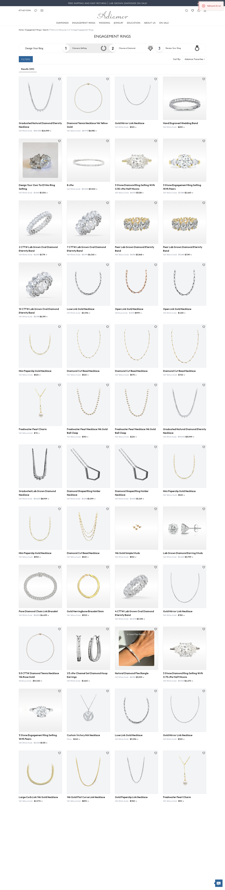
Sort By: (177, 59)
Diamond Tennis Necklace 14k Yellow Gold (87, 125)
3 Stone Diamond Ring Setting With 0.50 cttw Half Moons (135, 187)
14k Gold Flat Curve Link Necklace (86, 797)
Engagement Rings (83, 22)
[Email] (42, 10)
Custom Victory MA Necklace (83, 735)
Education (133, 22)
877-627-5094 (25, 10)
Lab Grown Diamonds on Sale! (128, 3)
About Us (149, 22)
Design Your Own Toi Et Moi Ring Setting (37, 187)
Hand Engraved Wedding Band (180, 123)
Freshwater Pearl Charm (33, 429)
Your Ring (173, 48)
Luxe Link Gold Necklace (80, 308)
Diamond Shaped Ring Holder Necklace (83, 493)
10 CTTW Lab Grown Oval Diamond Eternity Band (39, 310)
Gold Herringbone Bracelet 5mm (85, 611)
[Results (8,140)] (28, 69)
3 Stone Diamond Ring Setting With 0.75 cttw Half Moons (183, 675)
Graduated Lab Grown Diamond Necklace (37, 493)
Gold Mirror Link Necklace (129, 123)
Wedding (104, 22)
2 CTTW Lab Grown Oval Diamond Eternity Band (38, 248)
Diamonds (62, 22)
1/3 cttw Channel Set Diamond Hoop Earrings (87, 675)
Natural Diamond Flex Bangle (131, 673)
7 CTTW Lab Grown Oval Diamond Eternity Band (86, 248)
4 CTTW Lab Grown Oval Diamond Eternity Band (134, 613)
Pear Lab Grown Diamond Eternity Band (134, 248)
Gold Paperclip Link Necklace (131, 797)
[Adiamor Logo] (112, 15)
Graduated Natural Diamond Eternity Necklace (40, 125)
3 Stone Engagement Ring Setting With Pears (182, 187)
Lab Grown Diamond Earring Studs (183, 553)
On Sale (164, 22)
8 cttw (70, 185)
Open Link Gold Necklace (129, 308)
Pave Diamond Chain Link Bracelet (38, 611)
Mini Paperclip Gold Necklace (35, 370)
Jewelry (118, 22)
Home (21, 30)
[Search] (186, 10)
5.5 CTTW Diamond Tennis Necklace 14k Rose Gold (39, 675)
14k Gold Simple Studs (127, 553)
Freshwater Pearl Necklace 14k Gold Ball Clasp (87, 431)
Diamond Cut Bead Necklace (83, 370)
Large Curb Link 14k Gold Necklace (38, 797)
